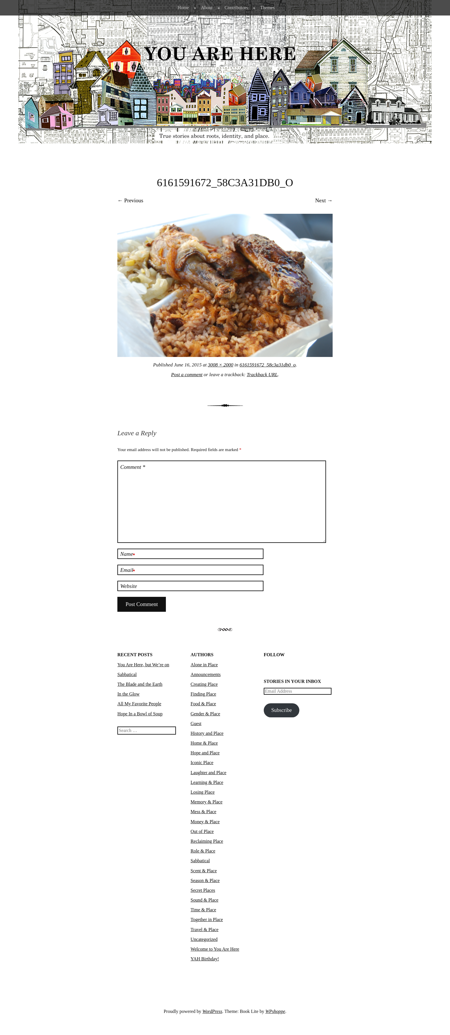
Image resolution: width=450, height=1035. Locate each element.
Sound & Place (204, 900)
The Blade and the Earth (139, 684)
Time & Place (203, 909)
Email (127, 570)
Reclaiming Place (207, 841)
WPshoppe (275, 1011)
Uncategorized (204, 939)
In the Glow (128, 694)
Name (127, 554)
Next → (324, 200)
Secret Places (203, 890)
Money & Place (205, 821)
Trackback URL (262, 374)
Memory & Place (206, 801)
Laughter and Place (208, 772)
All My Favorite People (139, 703)
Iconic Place (202, 762)
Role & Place (203, 850)
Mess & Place (203, 811)
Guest (196, 723)
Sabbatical (200, 860)
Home (183, 7)
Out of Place (202, 831)
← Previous (130, 200)
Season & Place (205, 880)
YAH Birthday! (205, 958)
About (206, 7)
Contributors (236, 7)
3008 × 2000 (220, 365)
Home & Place (204, 743)
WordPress (212, 1011)
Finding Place (203, 694)
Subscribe (281, 710)
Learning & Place (207, 782)
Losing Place (203, 792)
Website (128, 586)
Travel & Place (204, 929)
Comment (132, 467)
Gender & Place (205, 713)
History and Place (207, 733)
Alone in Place (204, 664)
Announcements (206, 674)
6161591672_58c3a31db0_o (268, 365)
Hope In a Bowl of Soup (139, 713)
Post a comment (186, 374)
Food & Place (203, 703)
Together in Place (207, 919)
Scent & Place (204, 870)
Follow (274, 654)
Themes (267, 7)
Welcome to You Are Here (215, 949)
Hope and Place (205, 752)
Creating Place (204, 684)
